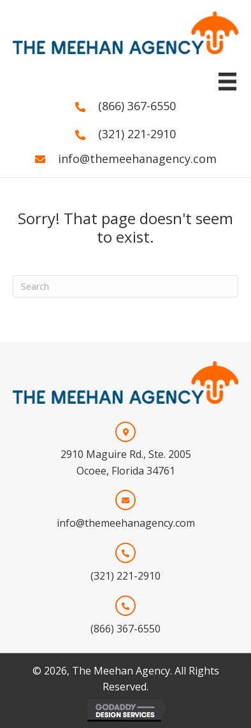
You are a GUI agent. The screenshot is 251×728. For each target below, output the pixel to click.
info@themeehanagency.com (137, 158)
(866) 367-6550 (137, 105)
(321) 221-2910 (137, 133)
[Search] (125, 286)
